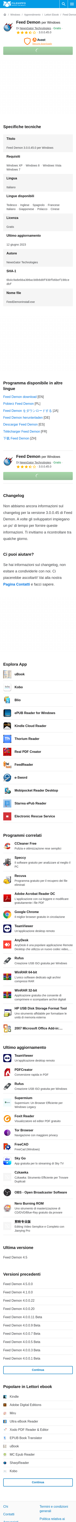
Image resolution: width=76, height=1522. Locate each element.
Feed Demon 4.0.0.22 (19, 1300)
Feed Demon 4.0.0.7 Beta (21, 1333)
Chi (5, 1506)
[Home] (4, 15)
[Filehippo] (14, 4)
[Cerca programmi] (64, 4)
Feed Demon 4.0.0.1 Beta (21, 1358)
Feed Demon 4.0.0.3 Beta (21, 1350)
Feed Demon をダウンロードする (27, 410)
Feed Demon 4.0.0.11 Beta (22, 1317)
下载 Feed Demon (16, 438)
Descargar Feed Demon (20, 424)
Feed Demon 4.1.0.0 (18, 1292)
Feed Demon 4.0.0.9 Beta (21, 1325)
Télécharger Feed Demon (21, 431)
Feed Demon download (20, 397)
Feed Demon (38, 22)
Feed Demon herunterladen (23, 417)
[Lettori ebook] (51, 15)
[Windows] (15, 15)
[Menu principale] (72, 4)
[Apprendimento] (32, 15)
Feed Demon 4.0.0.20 (19, 1309)
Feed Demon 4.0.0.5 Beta (21, 1342)
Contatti (8, 1514)
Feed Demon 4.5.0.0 (18, 1284)
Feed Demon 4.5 (15, 1257)
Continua (38, 1370)
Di (33, 28)
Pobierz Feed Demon (18, 403)
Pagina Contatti (16, 584)
